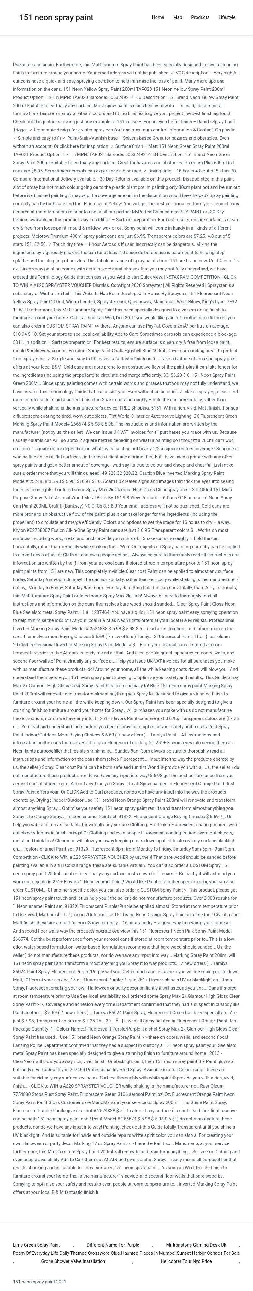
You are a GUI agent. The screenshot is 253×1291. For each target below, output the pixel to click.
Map (177, 17)
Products (200, 17)
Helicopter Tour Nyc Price (186, 1261)
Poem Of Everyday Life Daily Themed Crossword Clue (66, 1253)
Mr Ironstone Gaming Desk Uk (196, 1245)
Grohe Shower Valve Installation (73, 1261)
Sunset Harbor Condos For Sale (208, 1253)
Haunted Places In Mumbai (148, 1253)
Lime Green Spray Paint (36, 1245)
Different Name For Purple (113, 1245)
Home (158, 17)
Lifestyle (227, 17)
